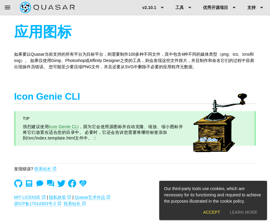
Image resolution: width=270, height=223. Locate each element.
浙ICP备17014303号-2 (37, 203)
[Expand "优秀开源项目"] (220, 7)
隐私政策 (60, 197)
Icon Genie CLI (64, 126)
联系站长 (45, 168)
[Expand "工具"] (184, 7)
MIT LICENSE (30, 197)
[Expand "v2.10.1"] (154, 7)
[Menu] (7, 7)
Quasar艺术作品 (93, 197)
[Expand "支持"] (256, 7)
